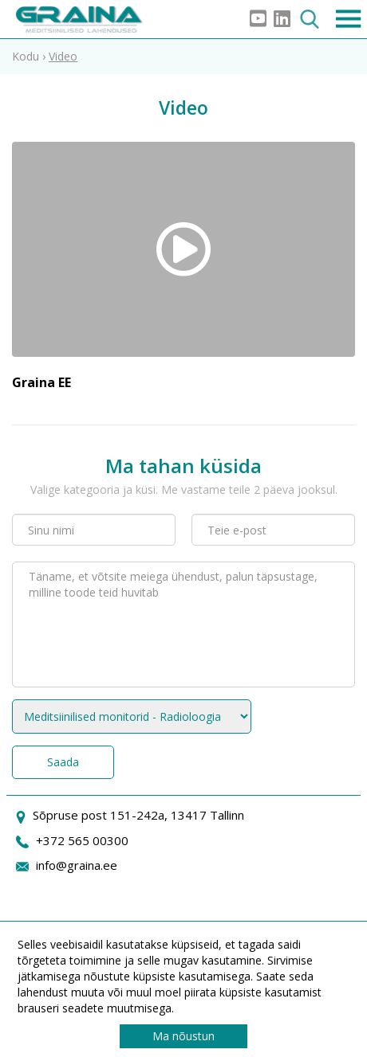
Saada (63, 761)
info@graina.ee (76, 865)
